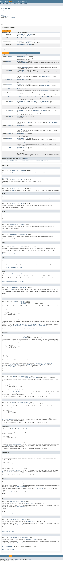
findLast (19, 75)
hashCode (23, 160)
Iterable (23, 121)
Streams (13, 17)
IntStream (8, 61)
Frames (15, 3)
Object (6, 18)
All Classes (26, 3)
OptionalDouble (9, 75)
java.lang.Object (4, 10)
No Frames (19, 3)
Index (24, 1)
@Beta (2, 15)
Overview (2, 1)
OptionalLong (9, 84)
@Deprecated (5, 178)
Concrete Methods (23, 52)
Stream (9, 70)
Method (16, 4)
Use (13, 1)
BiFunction (41, 151)
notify (27, 160)
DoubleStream (9, 56)
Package (6, 1)
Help (27, 1)
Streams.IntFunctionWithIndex (24, 41)
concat (18, 56)
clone (3, 160)
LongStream (8, 65)
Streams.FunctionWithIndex (23, 37)
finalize (12, 160)
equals (7, 160)
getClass (17, 160)
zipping (10, 365)
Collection (23, 116)
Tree (16, 1)
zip (18, 151)
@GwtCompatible (5, 16)
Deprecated (20, 1)
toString (38, 160)
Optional (10, 88)
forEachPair (20, 92)
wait (42, 160)
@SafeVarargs (5, 245)
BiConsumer (45, 92)
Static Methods (13, 52)
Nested (5, 4)
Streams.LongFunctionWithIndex (24, 44)
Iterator (23, 125)
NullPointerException (7, 491)
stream (18, 116)
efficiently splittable (28, 328)
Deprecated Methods (35, 52)
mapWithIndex (20, 96)
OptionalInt (9, 79)
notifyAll (32, 160)
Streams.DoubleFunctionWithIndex (25, 34)
